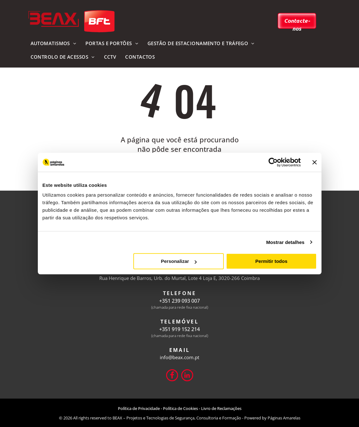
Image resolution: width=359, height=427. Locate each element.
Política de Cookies (180, 408)
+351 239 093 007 (179, 300)
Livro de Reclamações (221, 408)
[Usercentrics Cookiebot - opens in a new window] (273, 162)
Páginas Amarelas (284, 418)
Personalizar (179, 261)
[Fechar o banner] (314, 162)
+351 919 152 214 (179, 329)
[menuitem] (53, 43)
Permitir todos (271, 261)
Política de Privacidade (139, 408)
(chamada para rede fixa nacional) (179, 307)
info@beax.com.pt (179, 357)
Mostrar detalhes (285, 242)
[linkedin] (187, 376)
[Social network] (172, 376)
